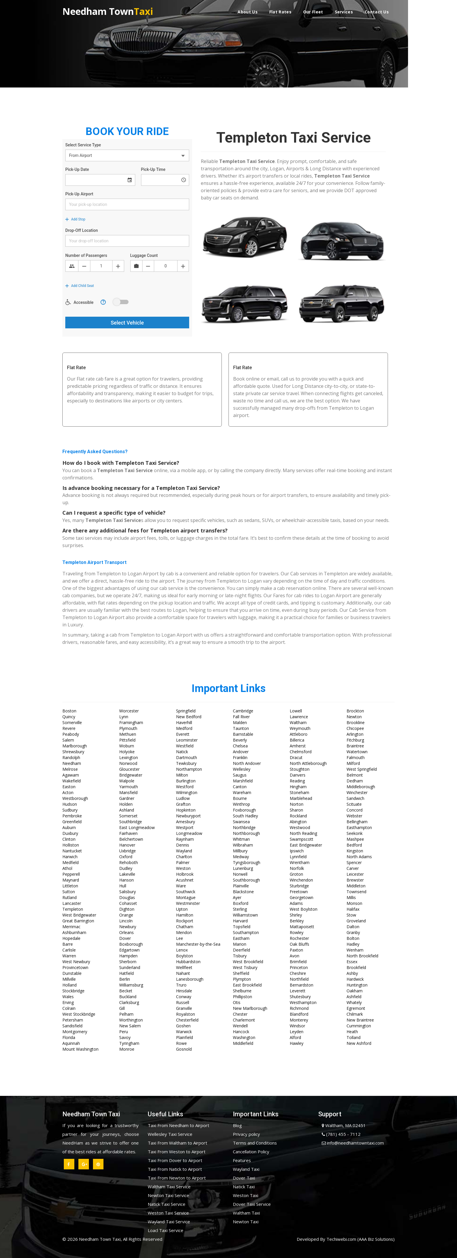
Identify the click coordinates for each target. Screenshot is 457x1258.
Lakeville (127, 874)
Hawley (296, 1043)
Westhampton (303, 1002)
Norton (296, 804)
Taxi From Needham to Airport (178, 1125)
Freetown (299, 891)
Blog (237, 1125)
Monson (354, 903)
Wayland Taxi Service (169, 1221)
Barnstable (243, 734)
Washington (244, 1037)
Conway (183, 996)
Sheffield (241, 973)
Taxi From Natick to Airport (175, 1169)
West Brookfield (248, 961)
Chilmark (355, 1014)
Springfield (186, 711)
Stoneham (299, 792)
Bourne (240, 798)
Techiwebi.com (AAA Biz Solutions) (360, 1239)
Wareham (242, 792)
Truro (181, 985)
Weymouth (300, 728)
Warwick (184, 1031)
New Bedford (188, 716)
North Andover (247, 763)
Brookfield (356, 967)
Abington (298, 821)
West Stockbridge (78, 1014)
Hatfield (126, 973)
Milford (353, 763)
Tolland (354, 1037)
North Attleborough (308, 763)
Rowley (296, 932)
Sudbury (70, 810)
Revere (68, 728)
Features (242, 1160)
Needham (71, 763)
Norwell (240, 874)
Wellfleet (184, 967)
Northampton (189, 769)
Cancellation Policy (251, 1151)
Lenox (182, 950)
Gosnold (184, 1049)
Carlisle (69, 950)
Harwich (70, 856)
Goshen (183, 1026)
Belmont (355, 775)
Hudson (69, 804)
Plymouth (128, 728)
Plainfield (184, 1037)
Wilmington (186, 792)
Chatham (184, 926)
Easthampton (359, 827)
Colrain (68, 1008)
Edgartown (129, 950)
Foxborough (244, 810)
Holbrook (185, 874)
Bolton (353, 938)
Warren (69, 956)
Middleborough (361, 786)
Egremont (356, 1008)
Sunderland (129, 967)
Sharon (296, 810)
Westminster (188, 903)
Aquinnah (71, 1043)
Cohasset (128, 903)
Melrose (70, 769)
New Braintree (360, 1020)
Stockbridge (73, 991)
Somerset (128, 816)
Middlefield (243, 1043)
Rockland (298, 816)
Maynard (70, 880)
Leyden (296, 1031)
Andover (241, 751)
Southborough (246, 880)
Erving (68, 1002)
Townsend (356, 891)
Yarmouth (128, 786)
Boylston (184, 956)
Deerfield (241, 950)
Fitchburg (355, 740)
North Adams (359, 856)
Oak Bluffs (299, 944)
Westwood (300, 827)
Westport (185, 827)
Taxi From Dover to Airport (175, 1160)
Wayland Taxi (246, 1169)
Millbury (240, 851)
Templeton (72, 909)
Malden (240, 722)
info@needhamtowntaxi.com (351, 1143)
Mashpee (355, 839)
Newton (354, 716)
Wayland (184, 851)
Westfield (185, 746)
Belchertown (131, 839)
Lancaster (71, 903)
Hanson (126, 880)
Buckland (127, 996)
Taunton (241, 728)
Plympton (242, 979)
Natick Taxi (244, 1186)
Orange (126, 915)
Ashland (126, 810)
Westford (185, 786)
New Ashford (359, 1043)
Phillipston (242, 996)
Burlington (186, 781)
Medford (184, 728)
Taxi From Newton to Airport (177, 1178)
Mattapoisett (302, 926)
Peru (123, 1031)
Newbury (127, 926)
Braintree (355, 746)
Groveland (356, 921)
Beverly (240, 740)
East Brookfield (247, 985)
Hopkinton (186, 810)
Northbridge (244, 827)
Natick (182, 751)
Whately (354, 1002)
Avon (294, 956)
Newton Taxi (246, 1221)
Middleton (356, 886)
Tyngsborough (246, 862)
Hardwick (355, 979)
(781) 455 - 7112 (339, 1134)
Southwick (185, 891)
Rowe (181, 1043)
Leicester (355, 874)
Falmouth (356, 757)
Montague (186, 897)
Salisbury (127, 891)
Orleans (126, 932)
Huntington (357, 985)
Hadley (353, 944)
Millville (69, 979)
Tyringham (129, 1043)
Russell (182, 1002)
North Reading (303, 833)
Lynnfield (298, 856)
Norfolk (297, 868)
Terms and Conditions (255, 1143)
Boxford (240, 903)
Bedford (354, 845)
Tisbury (240, 956)
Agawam (70, 775)
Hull (122, 886)
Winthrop (241, 804)
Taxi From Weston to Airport (176, 1151)
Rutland (69, 897)
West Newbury (76, 961)
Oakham (355, 991)
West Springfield (362, 769)
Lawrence (299, 716)
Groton (296, 874)
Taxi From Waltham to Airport (177, 1143)
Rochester (299, 938)
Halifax (353, 909)
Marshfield (243, 781)
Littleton (70, 886)
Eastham (241, 938)
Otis (236, 1002)
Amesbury (185, 821)
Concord (355, 810)
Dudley (125, 868)
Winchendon (301, 880)
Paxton (296, 950)
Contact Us (377, 12)
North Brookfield (362, 956)
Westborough (75, 798)
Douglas (127, 897)
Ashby (352, 973)
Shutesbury (300, 996)
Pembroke (72, 816)
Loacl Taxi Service (165, 1230)
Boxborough (131, 944)
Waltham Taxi (246, 1213)
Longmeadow (189, 833)
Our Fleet (313, 12)
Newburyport (188, 816)
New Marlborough (250, 1008)
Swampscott (301, 839)
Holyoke (127, 751)
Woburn (126, 746)
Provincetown (75, 967)
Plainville (241, 886)
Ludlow (183, 798)
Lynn (123, 716)
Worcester (129, 711)
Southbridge (130, 821)
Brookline (356, 722)
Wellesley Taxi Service (170, 1134)
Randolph (71, 757)
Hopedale (71, 938)
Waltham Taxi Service (169, 1186)
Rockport (184, 921)
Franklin (240, 757)
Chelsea (240, 746)
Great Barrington (78, 921)
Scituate (354, 804)
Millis (351, 897)
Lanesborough (189, 979)
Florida (68, 1037)
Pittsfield (127, 740)
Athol (67, 868)
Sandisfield (72, 1026)
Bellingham (357, 821)
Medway (241, 856)
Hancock (241, 1031)
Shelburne (242, 991)
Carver (353, 868)
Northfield (299, 979)
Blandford (299, 1014)
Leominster (187, 740)
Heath (352, 1031)
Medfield (70, 862)
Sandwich (355, 798)
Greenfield (72, 821)
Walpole (126, 781)
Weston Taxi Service (168, 1213)
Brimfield (298, 961)
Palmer (182, 862)
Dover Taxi (244, 1178)
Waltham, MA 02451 (342, 1125)
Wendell (240, 1026)
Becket (125, 991)
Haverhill (184, 722)
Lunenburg (243, 868)
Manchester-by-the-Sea (198, 944)
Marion (239, 944)
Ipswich (297, 851)
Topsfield (241, 926)
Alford (295, 1037)
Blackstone (243, 891)
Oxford (125, 856)
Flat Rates (280, 12)
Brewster (355, 880)
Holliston (70, 845)
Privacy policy (246, 1134)
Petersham (72, 1020)
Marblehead (301, 798)
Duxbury (70, 833)
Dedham (355, 781)
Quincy (68, 716)
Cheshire (298, 973)
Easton (68, 786)
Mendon (184, 932)
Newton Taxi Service (168, 1195)
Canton (240, 786)
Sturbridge (299, 886)
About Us (247, 12)
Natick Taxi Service (166, 1204)
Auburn (69, 827)
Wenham (355, 950)
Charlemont (244, 1020)
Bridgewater (130, 775)
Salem (68, 740)
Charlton (184, 856)
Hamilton (184, 915)
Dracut (296, 757)
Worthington (131, 1020)
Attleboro (298, 734)
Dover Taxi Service (252, 1204)
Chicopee (355, 728)
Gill (122, 1008)
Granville (184, 1008)
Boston (69, 711)
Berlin (124, 979)
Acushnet (185, 880)
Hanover (127, 845)
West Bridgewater (79, 915)
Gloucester (129, 769)
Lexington (128, 757)
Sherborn (127, 961)
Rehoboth (128, 862)
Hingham (298, 786)
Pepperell (71, 874)
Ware (181, 886)
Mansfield (128, 792)
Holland (69, 985)
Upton (182, 909)
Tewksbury (186, 763)
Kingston (355, 851)
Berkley (297, 921)
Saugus (240, 775)
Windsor (297, 1026)
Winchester (357, 792)
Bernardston (301, 985)
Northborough (246, 833)
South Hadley (245, 816)
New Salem (130, 1026)
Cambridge (243, 711)
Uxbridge (127, 851)
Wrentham (300, 862)
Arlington (355, 734)
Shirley (296, 915)
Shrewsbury (73, 751)
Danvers (297, 775)
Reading (297, 781)
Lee (179, 938)
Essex (352, 961)
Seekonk (355, 833)
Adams (296, 903)
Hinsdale (184, 991)
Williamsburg (131, 985)
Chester (240, 1014)
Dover (125, 938)
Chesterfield (187, 1020)
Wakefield (71, 781)
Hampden (128, 956)
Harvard (240, 921)
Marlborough (74, 746)
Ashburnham (74, 932)
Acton (67, 792)
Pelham (126, 1014)
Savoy (125, 1037)
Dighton (126, 909)
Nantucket (72, 851)
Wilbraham (243, 845)
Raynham (185, 839)
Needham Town (107, 10)
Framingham (131, 722)
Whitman (241, 839)
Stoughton (300, 769)
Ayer (237, 897)
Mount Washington (80, 1049)
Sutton (68, 891)
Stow (351, 915)
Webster (354, 816)
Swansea (241, 821)
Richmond (299, 1008)
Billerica (297, 740)
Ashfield (354, 996)
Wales (68, 996)
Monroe (126, 1049)
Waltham (298, 722)
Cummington (359, 1026)
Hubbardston (188, 961)
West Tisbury (245, 967)
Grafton (183, 804)
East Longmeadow (137, 827)
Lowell (296, 711)
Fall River (241, 716)
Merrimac (71, 926)
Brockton (355, 711)
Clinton (68, 839)
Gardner (126, 798)
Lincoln (126, 921)
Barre (67, 944)
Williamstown (245, 915)
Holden (126, 804)
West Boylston (303, 909)
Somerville (72, 722)
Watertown (357, 751)
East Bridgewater (306, 845)
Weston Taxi (245, 1195)
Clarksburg (129, 1002)
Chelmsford (301, 751)
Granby (353, 932)
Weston (183, 868)
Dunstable (72, 973)
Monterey (299, 1020)
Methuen (127, 734)
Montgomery (74, 1031)
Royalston (185, 1014)
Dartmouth (186, 757)
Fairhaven (128, 833)
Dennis (182, 845)
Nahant (183, 973)
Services (344, 12)
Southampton (246, 932)
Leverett (297, 991)
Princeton (299, 967)
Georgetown (301, 897)
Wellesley (241, 769)
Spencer (354, 862)
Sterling (240, 909)
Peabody (70, 734)
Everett (182, 734)
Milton (182, 775)
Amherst (298, 746)
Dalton (353, 926)
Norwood (128, 763)
